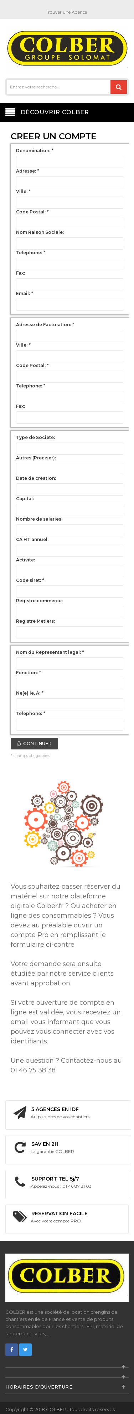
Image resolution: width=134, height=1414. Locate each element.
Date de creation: (36, 478)
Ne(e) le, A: (29, 693)
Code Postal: (32, 211)
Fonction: (28, 672)
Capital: (25, 498)
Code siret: (30, 580)
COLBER (56, 1409)
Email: (24, 293)
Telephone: (30, 252)
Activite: (25, 560)
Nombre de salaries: (39, 519)
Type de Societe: (35, 437)
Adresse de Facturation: (45, 324)
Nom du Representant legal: (50, 652)
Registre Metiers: (35, 621)
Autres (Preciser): (36, 457)
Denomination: (34, 150)
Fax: (20, 273)
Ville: (23, 191)
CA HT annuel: (32, 539)
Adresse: (27, 171)
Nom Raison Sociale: (40, 232)
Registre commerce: (39, 600)
